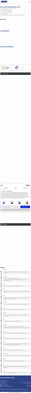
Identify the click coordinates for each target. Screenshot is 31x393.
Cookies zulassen (25, 206)
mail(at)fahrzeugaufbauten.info (6, 386)
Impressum (29, 385)
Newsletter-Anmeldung (27, 383)
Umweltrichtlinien (4, 224)
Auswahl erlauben (15, 206)
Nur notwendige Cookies (6, 206)
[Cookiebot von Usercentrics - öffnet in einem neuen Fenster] (26, 185)
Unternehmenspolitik (4, 73)
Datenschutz (29, 386)
